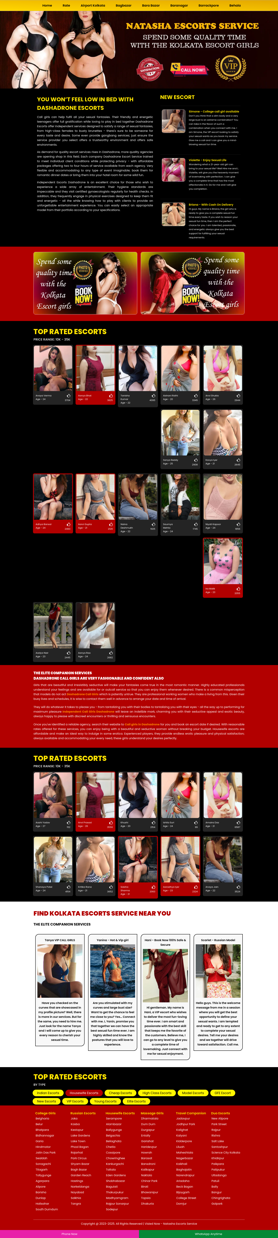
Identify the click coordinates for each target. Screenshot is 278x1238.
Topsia (146, 1198)
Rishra (216, 1135)
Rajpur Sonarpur (117, 1204)
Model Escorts (193, 1093)
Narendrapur (185, 1175)
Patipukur (218, 1170)
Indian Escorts (48, 1093)
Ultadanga (219, 1175)
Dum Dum (148, 1124)
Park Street (219, 1124)
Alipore (41, 1187)
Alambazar (114, 1124)
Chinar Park (149, 1181)
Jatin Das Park (46, 1153)
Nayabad (77, 1192)
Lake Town (78, 1141)
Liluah (180, 1147)
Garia (39, 1141)
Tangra (76, 1204)
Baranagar (179, 5)
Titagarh (42, 1170)
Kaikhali (181, 1164)
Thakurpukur (115, 1192)
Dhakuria (147, 1204)
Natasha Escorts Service (180, 1224)
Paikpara (218, 1164)
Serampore (114, 1118)
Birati (144, 1187)
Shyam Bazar (80, 1164)
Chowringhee (115, 1158)
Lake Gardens (80, 1135)
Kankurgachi (115, 1164)
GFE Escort (223, 1093)
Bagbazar (124, 5)
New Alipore (220, 1118)
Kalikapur (147, 1170)
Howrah (146, 1153)
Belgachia (113, 1135)
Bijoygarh (183, 1192)
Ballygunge (114, 1130)
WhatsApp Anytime (208, 1234)
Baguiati (112, 1187)
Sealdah (41, 1158)
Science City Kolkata (226, 1153)
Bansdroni (148, 1164)
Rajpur (216, 1130)
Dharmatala (149, 1118)
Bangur (217, 1192)
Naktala (146, 1175)
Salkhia (76, 1198)
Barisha (41, 1192)
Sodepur (112, 1209)
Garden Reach (81, 1175)
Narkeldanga (80, 1187)
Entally (145, 1135)
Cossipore (113, 1153)
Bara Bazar (151, 5)
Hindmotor (43, 1147)
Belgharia (42, 1118)
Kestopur (77, 1130)
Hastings (77, 1181)
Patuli (215, 1181)
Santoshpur (220, 1147)
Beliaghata (113, 1141)
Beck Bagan (184, 1187)
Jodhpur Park (185, 1124)
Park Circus (79, 1158)
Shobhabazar (115, 1181)
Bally (215, 1187)
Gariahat (147, 1141)
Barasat (146, 1158)
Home (47, 5)
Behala (235, 5)
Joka (74, 1118)
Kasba (75, 1124)
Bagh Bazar (79, 1170)
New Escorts (46, 1101)
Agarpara (42, 1181)
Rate (66, 5)
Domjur (181, 1204)
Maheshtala (184, 1153)
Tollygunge (43, 1175)
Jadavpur (183, 1118)
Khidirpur (218, 1158)
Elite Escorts (136, 1101)
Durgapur (148, 1130)
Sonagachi (43, 1164)
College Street (186, 1198)
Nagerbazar (184, 1158)
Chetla (110, 1147)
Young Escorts (105, 1101)
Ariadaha (182, 1181)
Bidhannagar (45, 1135)
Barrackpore (209, 5)
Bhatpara (42, 1130)
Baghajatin (184, 1170)
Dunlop (41, 1198)
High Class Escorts (157, 1093)
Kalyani (181, 1135)
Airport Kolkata (93, 5)
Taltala (111, 1170)
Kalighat (182, 1130)
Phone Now (69, 1234)
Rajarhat (77, 1153)
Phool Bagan (80, 1147)
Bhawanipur (149, 1192)
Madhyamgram (117, 1198)
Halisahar (42, 1204)
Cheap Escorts (120, 1093)
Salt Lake (218, 1141)
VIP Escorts (75, 1101)
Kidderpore (184, 1141)
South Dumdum (47, 1209)
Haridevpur (149, 1147)
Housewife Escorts (84, 1093)
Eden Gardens (116, 1175)
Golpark (217, 1204)
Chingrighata (221, 1198)
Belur (39, 1124)
